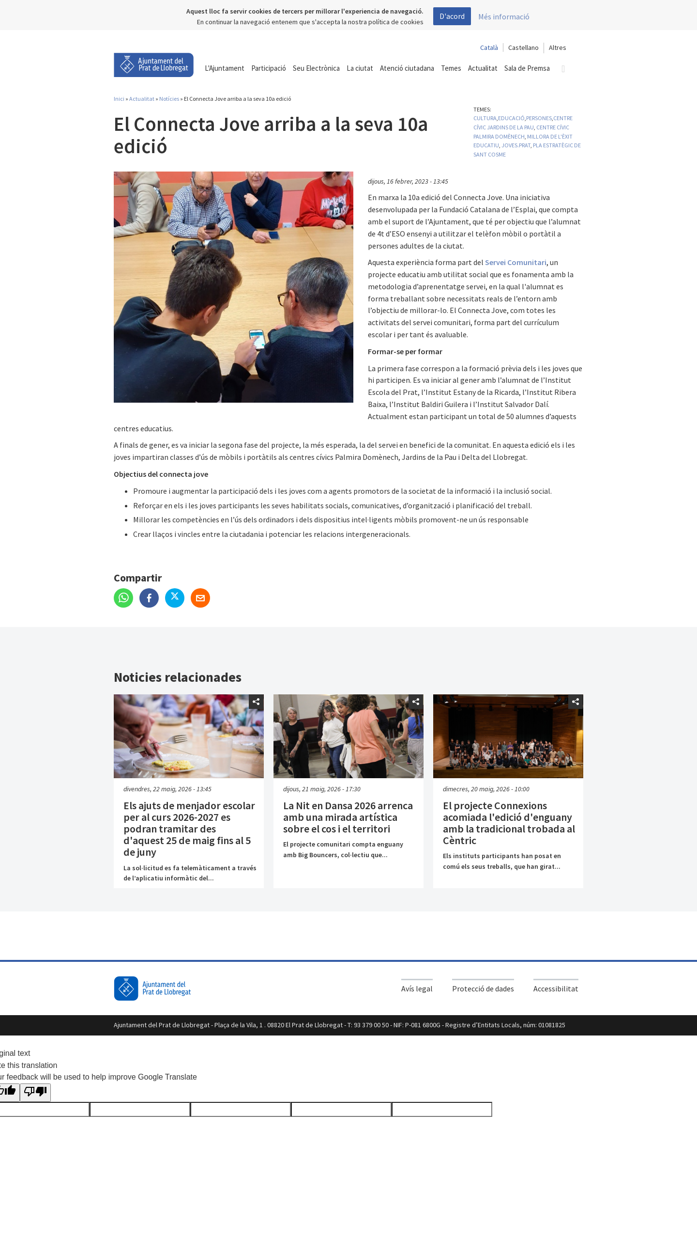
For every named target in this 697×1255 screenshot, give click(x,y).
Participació (268, 68)
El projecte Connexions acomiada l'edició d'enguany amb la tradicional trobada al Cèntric (509, 823)
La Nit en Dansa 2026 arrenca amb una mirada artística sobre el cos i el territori (348, 817)
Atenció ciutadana (407, 68)
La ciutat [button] (360, 68)
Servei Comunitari (515, 262)
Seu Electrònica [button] (316, 68)
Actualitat (141, 98)
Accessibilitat (555, 988)
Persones (539, 118)
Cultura (485, 118)
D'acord (452, 16)
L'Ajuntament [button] (224, 68)
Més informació (504, 16)
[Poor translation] (35, 1092)
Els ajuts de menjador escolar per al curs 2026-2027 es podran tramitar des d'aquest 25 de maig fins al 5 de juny (189, 829)
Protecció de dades (483, 988)
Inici (119, 98)
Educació (511, 118)
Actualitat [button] (483, 68)
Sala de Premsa (527, 68)
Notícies (169, 98)
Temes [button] (451, 68)
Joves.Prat (515, 145)
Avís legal (417, 988)
